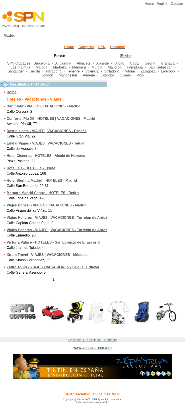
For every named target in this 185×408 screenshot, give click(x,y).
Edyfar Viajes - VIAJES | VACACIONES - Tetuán (46, 143)
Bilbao (119, 63)
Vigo (140, 75)
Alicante (102, 63)
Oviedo (125, 75)
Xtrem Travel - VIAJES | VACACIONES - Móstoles (48, 255)
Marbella (59, 67)
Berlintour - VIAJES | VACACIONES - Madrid (43, 106)
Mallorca (114, 67)
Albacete (84, 63)
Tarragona (53, 71)
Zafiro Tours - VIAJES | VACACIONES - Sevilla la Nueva (53, 267)
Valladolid (111, 71)
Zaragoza (148, 71)
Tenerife (73, 71)
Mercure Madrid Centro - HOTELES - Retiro (43, 193)
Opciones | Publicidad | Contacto (92, 340)
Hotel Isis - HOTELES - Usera (31, 168)
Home (149, 4)
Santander (16, 71)
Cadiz (134, 63)
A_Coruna (63, 63)
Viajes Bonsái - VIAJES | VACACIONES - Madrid (46, 205)
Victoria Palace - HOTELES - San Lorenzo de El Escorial (53, 242)
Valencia (92, 71)
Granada (168, 63)
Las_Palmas (20, 67)
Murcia (97, 67)
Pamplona (135, 67)
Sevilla (34, 71)
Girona (150, 63)
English (162, 4)
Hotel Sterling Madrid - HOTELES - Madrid (42, 180)
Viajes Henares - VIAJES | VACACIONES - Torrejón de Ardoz (57, 217)
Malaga (41, 67)
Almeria (89, 75)
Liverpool (168, 71)
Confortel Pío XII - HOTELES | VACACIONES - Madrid (51, 118)
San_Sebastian (160, 67)
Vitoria (130, 71)
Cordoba (107, 75)
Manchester (68, 75)
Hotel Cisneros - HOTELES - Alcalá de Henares (46, 156)
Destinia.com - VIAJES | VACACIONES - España (47, 131)
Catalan (177, 4)
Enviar (126, 56)
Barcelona (42, 63)
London (47, 75)
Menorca (79, 67)
